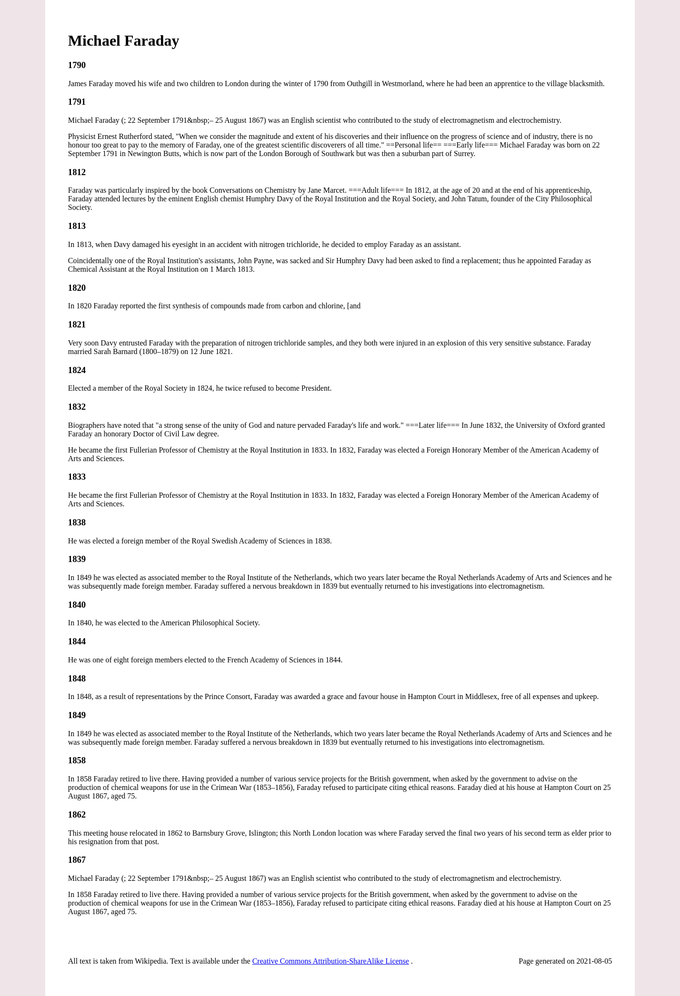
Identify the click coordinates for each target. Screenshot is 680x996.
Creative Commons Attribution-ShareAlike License (330, 961)
